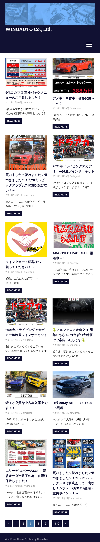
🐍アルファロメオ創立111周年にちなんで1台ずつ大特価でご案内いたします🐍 (73, 333)
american (76, 108)
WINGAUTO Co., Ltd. (28, 29)
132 (57, 519)
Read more (13, 120)
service (74, 261)
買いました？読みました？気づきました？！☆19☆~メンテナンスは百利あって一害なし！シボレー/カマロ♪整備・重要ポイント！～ (73, 479)
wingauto (29, 102)
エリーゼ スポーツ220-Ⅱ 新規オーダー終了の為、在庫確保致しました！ (26, 473)
